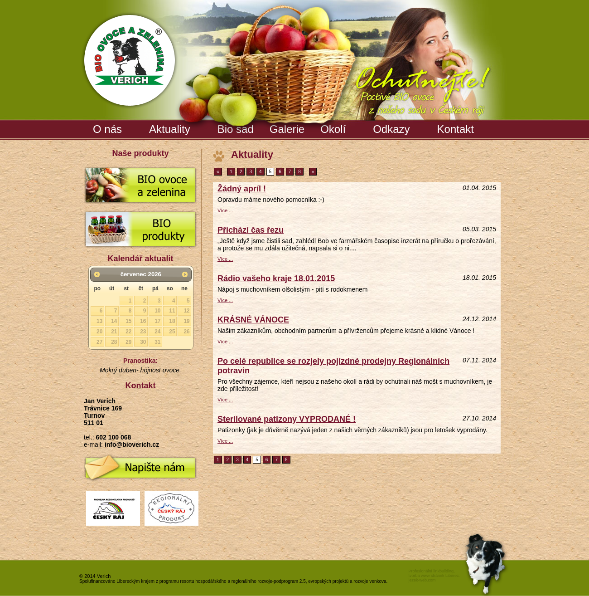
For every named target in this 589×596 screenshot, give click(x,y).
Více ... (225, 210)
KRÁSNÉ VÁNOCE (253, 319)
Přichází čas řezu (250, 229)
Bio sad (236, 127)
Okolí (333, 129)
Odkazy (391, 129)
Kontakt (455, 129)
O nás (107, 129)
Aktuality (169, 129)
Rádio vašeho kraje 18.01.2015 (276, 278)
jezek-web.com (421, 580)
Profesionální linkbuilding (431, 571)
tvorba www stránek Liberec (433, 575)
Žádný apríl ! (241, 188)
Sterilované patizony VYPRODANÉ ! (286, 419)
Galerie (288, 127)
